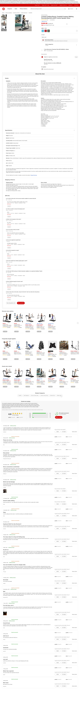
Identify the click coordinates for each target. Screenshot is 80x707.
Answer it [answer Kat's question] (9, 278)
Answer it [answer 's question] (9, 247)
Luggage (11, 1)
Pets (58, 1)
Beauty (64, 0)
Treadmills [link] (19, 395)
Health (5, 1)
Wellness (8, 1)
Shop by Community (71, 1)
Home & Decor (30, 0)
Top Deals (32, 3)
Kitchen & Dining (36, 0)
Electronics (27, 1)
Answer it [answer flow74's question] (9, 226)
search (65, 8)
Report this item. (34, 175)
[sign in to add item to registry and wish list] (76, 57)
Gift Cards (55, 1)
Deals (4, 3)
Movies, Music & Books (39, 1)
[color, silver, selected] (48, 31)
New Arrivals (11, 3)
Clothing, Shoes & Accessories (21, 0)
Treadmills (30, 12)
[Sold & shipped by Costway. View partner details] (59, 45)
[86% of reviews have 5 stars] (40, 413)
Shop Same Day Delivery (58, 3)
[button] (44, 21)
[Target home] (3, 9)
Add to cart (44, 37)
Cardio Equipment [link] (26, 395)
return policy (46, 187)
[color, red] (45, 31)
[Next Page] (77, 31)
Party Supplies (47, 1)
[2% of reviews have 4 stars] (40, 414)
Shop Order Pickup (49, 3)
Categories (10, 8)
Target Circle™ (37, 5)
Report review (74, 431)
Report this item (44, 54)
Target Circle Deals (37, 3)
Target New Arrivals (4, 0)
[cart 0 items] (76, 9)
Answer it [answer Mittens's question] (9, 268)
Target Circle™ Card (45, 5)
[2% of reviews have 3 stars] (40, 415)
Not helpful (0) (21, 202)
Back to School (24, 3)
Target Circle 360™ (54, 5)
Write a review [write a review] (59, 417)
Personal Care (68, 0)
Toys (24, 1)
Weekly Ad (43, 3)
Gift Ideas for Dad (11, 0)
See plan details (50, 50)
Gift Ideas (51, 1)
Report (24, 202)
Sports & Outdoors (9, 12)
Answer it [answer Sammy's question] (9, 237)
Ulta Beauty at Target (63, 1)
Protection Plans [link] (52, 395)
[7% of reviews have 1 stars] (40, 417)
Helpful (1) (15, 244)
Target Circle (72, 3)
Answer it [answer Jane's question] (9, 289)
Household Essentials (56, 0)
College (28, 3)
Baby (62, 0)
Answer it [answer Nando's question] (9, 216)
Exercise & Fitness (16, 12)
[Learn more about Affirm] (59, 63)
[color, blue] (43, 31)
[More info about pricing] (67, 24)
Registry (64, 3)
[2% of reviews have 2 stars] (40, 416)
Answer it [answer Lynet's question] (9, 299)
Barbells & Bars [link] (59, 395)
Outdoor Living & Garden (44, 0)
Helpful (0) (16, 202)
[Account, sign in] (71, 9)
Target (3, 12)
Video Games (32, 1)
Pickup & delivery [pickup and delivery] (24, 8)
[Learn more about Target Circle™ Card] (59, 60)
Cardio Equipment (24, 12)
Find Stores (77, 3)
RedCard (68, 3)
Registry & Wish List (63, 5)
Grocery (50, 0)
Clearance (7, 3)
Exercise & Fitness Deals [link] (34, 395)
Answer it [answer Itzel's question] (9, 206)
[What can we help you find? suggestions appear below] (48, 9)
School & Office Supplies (18, 1)
